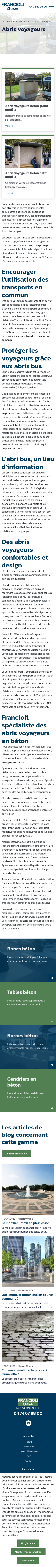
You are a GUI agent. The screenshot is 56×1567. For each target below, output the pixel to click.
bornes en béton (22, 916)
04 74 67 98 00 (38, 7)
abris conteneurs (31, 920)
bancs (14, 920)
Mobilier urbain (22, 21)
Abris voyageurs (43, 21)
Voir (9, 126)
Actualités (29, 1446)
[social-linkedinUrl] (28, 1423)
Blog (29, 1441)
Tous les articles (16, 1153)
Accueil (6, 21)
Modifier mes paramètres (28, 1552)
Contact (29, 1461)
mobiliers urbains (12, 912)
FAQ (29, 1456)
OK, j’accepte (28, 1543)
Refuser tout (28, 1560)
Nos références (29, 1451)
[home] (13, 6)
